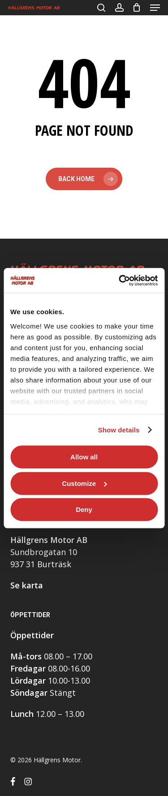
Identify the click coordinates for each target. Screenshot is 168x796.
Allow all (84, 457)
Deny (84, 509)
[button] (155, 7)
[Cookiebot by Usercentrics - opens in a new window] (120, 280)
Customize (84, 483)
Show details (119, 430)
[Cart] (137, 7)
